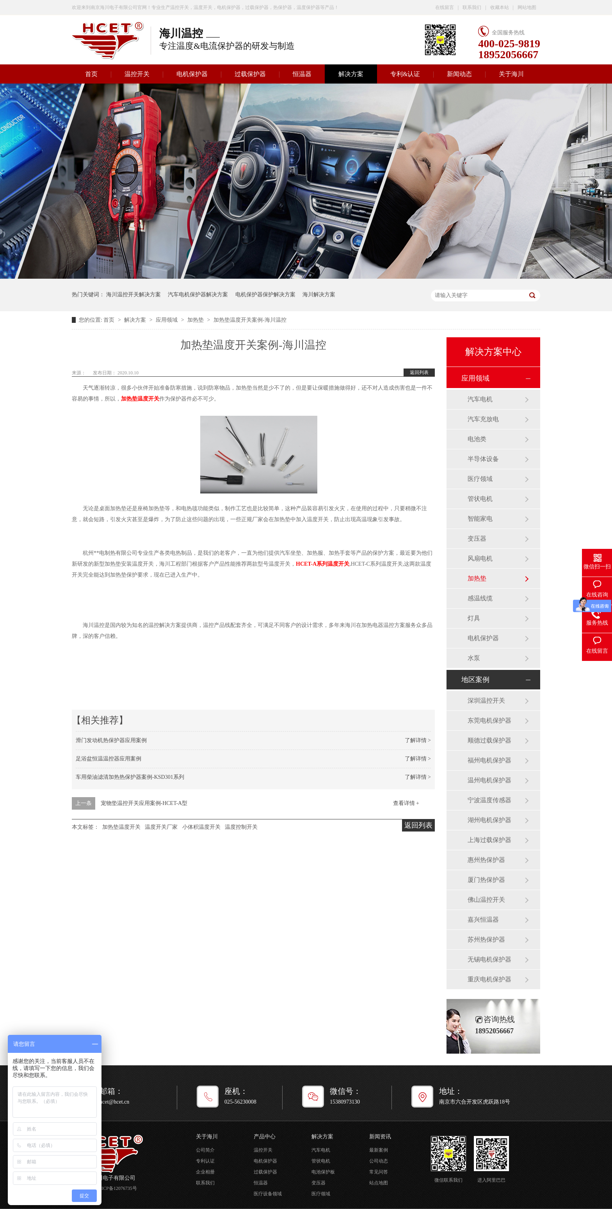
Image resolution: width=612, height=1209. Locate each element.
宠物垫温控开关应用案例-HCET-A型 (144, 803)
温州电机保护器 (489, 780)
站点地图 (378, 1183)
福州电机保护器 (489, 760)
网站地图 (527, 7)
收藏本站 (499, 7)
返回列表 (419, 372)
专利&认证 (405, 74)
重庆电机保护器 (489, 979)
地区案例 (475, 680)
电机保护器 (192, 74)
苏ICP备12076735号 (117, 1188)
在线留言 (444, 7)
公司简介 (205, 1150)
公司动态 (378, 1161)
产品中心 (265, 1137)
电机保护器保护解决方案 (265, 294)
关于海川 (511, 74)
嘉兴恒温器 (483, 919)
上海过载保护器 (489, 840)
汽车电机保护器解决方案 (198, 294)
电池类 (477, 439)
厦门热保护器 (486, 879)
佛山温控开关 (486, 899)
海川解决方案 (318, 294)
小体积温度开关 (201, 827)
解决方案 (350, 74)
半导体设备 (483, 459)
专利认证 (205, 1161)
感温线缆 (480, 598)
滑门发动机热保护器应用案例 (111, 740)
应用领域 (167, 320)
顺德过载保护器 (489, 740)
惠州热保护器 (486, 859)
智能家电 (480, 518)
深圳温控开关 (486, 700)
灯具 (474, 618)
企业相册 (205, 1172)
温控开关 (137, 74)
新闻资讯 (380, 1137)
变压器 (477, 538)
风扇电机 (480, 558)
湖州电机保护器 (489, 820)
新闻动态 (459, 74)
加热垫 (196, 320)
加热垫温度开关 (121, 827)
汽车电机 (480, 399)
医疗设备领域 (268, 1194)
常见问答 (378, 1172)
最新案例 (378, 1150)
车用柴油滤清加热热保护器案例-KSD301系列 (130, 777)
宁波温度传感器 (489, 800)
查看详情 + (406, 803)
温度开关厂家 (161, 827)
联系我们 (472, 7)
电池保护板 (323, 1172)
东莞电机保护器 (489, 720)
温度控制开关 (241, 827)
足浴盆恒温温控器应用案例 (108, 759)
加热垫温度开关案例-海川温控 (249, 320)
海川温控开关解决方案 (133, 294)
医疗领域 (480, 478)
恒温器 (302, 74)
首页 (91, 74)
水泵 (474, 658)
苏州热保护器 (486, 939)
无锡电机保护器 (489, 959)
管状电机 (480, 498)
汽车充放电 (483, 419)
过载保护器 (250, 74)
